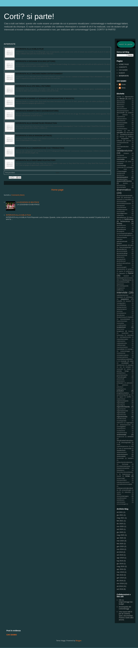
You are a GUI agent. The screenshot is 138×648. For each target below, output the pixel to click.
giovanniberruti (122, 249)
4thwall (121, 99)
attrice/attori (130, 132)
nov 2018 (120, 583)
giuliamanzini (120, 257)
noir (121, 367)
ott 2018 (120, 586)
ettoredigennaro (122, 213)
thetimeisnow (126, 474)
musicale (124, 361)
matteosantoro (121, 341)
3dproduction (129, 96)
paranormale (120, 379)
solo (120, 448)
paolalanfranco (121, 373)
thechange (125, 464)
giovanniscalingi (122, 253)
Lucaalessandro (121, 325)
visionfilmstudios (122, 498)
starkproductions (122, 452)
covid (125, 169)
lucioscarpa (120, 335)
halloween (122, 273)
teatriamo (130, 458)
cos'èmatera (129, 167)
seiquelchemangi (122, 432)
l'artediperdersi (121, 303)
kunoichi (128, 301)
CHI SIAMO (123, 70)
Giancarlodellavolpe (125, 247)
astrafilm (120, 133)
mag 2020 (120, 535)
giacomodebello (122, 245)
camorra (128, 140)
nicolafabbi (125, 363)
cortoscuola (120, 167)
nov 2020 (120, 526)
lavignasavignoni (122, 309)
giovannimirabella (122, 251)
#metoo (119, 96)
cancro (119, 144)
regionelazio (121, 403)
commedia (120, 159)
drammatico (124, 189)
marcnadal (130, 335)
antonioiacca (120, 124)
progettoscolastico (123, 393)
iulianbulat (120, 297)
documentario (121, 187)
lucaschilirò (125, 333)
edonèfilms (128, 199)
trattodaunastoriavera (123, 482)
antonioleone (120, 126)
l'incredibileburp (121, 305)
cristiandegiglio (122, 171)
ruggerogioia (129, 422)
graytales (119, 265)
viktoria (119, 494)
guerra (121, 271)
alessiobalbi (121, 112)
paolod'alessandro (122, 375)
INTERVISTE (124, 76)
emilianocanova (122, 209)
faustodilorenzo (121, 225)
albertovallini (120, 106)
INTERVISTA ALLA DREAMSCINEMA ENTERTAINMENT (39, 74)
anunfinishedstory (122, 128)
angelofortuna (121, 116)
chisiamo (126, 153)
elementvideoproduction (124, 203)
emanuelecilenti (121, 207)
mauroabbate (121, 349)
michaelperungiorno (122, 355)
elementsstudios (121, 201)
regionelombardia (123, 407)
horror (130, 273)
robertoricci (120, 422)
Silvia (123, 88)
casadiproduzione (124, 151)
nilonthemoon (121, 365)
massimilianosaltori (122, 339)
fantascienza (125, 221)
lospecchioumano (122, 321)
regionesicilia (121, 412)
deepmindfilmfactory (124, 181)
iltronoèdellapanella (122, 286)
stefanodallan (121, 456)
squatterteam (121, 450)
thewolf (119, 476)
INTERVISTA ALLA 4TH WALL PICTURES (33, 86)
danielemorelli (121, 173)
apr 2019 (120, 569)
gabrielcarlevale (122, 241)
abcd (129, 98)
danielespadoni (122, 177)
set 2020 (120, 529)
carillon (119, 148)
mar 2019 (120, 572)
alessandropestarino (123, 110)
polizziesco (120, 387)
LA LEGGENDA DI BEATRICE (28, 202)
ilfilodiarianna (126, 280)
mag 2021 (120, 518)
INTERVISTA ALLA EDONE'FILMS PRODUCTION (36, 123)
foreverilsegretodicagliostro (125, 233)
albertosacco (120, 104)
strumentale (120, 458)
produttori (120, 391)
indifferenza (120, 290)
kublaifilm (119, 301)
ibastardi (126, 276)
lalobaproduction (122, 307)
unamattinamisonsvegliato (124, 484)
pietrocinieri (130, 383)
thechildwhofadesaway (123, 466)
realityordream (121, 399)
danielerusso (120, 175)
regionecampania (122, 401)
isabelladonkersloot (122, 295)
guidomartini (129, 271)
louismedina (120, 323)
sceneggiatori (121, 426)
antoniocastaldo (122, 122)
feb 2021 (120, 521)
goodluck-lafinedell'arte (123, 263)
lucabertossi (121, 327)
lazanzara (120, 311)
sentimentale (121, 435)
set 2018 (120, 589)
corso (129, 161)
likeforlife (130, 317)
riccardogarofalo (121, 420)
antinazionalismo (122, 118)
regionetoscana (121, 414)
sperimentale (128, 448)
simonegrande (126, 442)
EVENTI (122, 73)
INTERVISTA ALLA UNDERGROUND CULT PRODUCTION (40, 148)
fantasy (119, 223)
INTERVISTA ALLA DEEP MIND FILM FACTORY (36, 160)
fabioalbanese (121, 217)
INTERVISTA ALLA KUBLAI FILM (29, 49)
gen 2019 (120, 578)
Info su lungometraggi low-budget (126, 602)
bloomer (122, 136)
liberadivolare (121, 315)
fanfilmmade (128, 219)
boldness (130, 136)
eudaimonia (120, 215)
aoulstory (119, 130)
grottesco (130, 269)
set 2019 (120, 555)
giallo (131, 245)
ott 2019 (120, 552)
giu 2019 (120, 564)
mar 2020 (120, 541)
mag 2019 (120, 566)
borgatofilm (125, 138)
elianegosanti (121, 205)
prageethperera (121, 389)
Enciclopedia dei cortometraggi (125, 608)
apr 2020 (120, 538)
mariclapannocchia (125, 337)
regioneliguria (121, 405)
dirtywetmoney (121, 185)
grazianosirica (121, 269)
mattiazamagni (121, 345)
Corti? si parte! (29, 16)
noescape (130, 365)
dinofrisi (125, 183)
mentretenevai (121, 353)
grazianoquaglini (122, 267)
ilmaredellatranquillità (123, 282)
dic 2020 (120, 524)
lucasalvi (130, 331)
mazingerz (130, 349)
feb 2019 (120, 575)
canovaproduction (123, 146)
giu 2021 (120, 515)
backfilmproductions (126, 134)
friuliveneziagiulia (122, 237)
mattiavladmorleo (122, 343)
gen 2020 (120, 546)
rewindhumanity (121, 418)
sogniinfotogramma (122, 446)
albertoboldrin (121, 102)
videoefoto (128, 492)
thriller (127, 476)
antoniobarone (121, 120)
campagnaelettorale (122, 142)
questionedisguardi (122, 395)
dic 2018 (120, 581)
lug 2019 (120, 561)
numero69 (120, 369)
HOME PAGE (124, 64)
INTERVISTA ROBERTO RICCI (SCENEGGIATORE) (37, 111)
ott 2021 (120, 512)
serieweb (130, 436)
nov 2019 (120, 549)
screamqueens (121, 428)
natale (131, 361)
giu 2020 (120, 532)
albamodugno (121, 101)
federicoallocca (121, 227)
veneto (119, 492)
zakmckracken (121, 502)
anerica (125, 114)
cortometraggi (121, 165)
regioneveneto (122, 417)
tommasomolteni (122, 480)
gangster (119, 243)
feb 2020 (120, 544)
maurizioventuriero (122, 347)
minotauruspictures (122, 357)
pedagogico (120, 383)
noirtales (128, 367)
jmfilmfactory (129, 297)
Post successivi (104, 173)
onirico (129, 369)
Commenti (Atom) (18, 195)
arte (129, 130)
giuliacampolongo (122, 255)
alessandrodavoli (122, 108)
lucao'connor (120, 329)
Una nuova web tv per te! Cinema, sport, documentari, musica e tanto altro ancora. (126, 616)
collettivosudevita (122, 157)
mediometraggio (125, 351)
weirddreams (120, 500)
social (118, 444)
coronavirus (120, 161)
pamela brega (123, 371)
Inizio (57, 173)
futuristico (119, 239)
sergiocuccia (120, 436)
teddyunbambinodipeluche (124, 462)
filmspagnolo (120, 231)
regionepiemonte (122, 411)
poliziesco (125, 385)
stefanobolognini (122, 454)
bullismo (119, 140)
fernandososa (121, 229)
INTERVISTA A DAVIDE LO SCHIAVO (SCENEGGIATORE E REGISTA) (45, 98)
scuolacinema (121, 430)
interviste (122, 292)
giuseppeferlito (121, 259)
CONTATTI (123, 67)
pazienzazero (121, 381)
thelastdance (120, 470)
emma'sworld (121, 211)
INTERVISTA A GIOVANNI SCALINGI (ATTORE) (35, 61)
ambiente (130, 112)
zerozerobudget (121, 504)
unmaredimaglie (126, 490)
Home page (57, 189)
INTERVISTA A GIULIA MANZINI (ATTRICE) (34, 136)
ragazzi (121, 397)
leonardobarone (121, 313)
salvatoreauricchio (125, 424)
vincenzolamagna (122, 496)
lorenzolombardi (125, 319)
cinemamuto (120, 155)
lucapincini (120, 331)
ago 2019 (120, 558)
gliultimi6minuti (121, 261)
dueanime (120, 199)
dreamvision (127, 197)
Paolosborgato (121, 377)
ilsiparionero (120, 284)
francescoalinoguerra (125, 235)
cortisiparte (120, 163)
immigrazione (121, 288)
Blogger (78, 641)
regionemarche (121, 409)
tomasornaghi (121, 478)
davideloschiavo (122, 179)
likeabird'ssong (121, 317)
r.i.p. (132, 395)
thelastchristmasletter (123, 468)
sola (132, 446)
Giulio (123, 84)
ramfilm (129, 397)
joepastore (125, 299)
